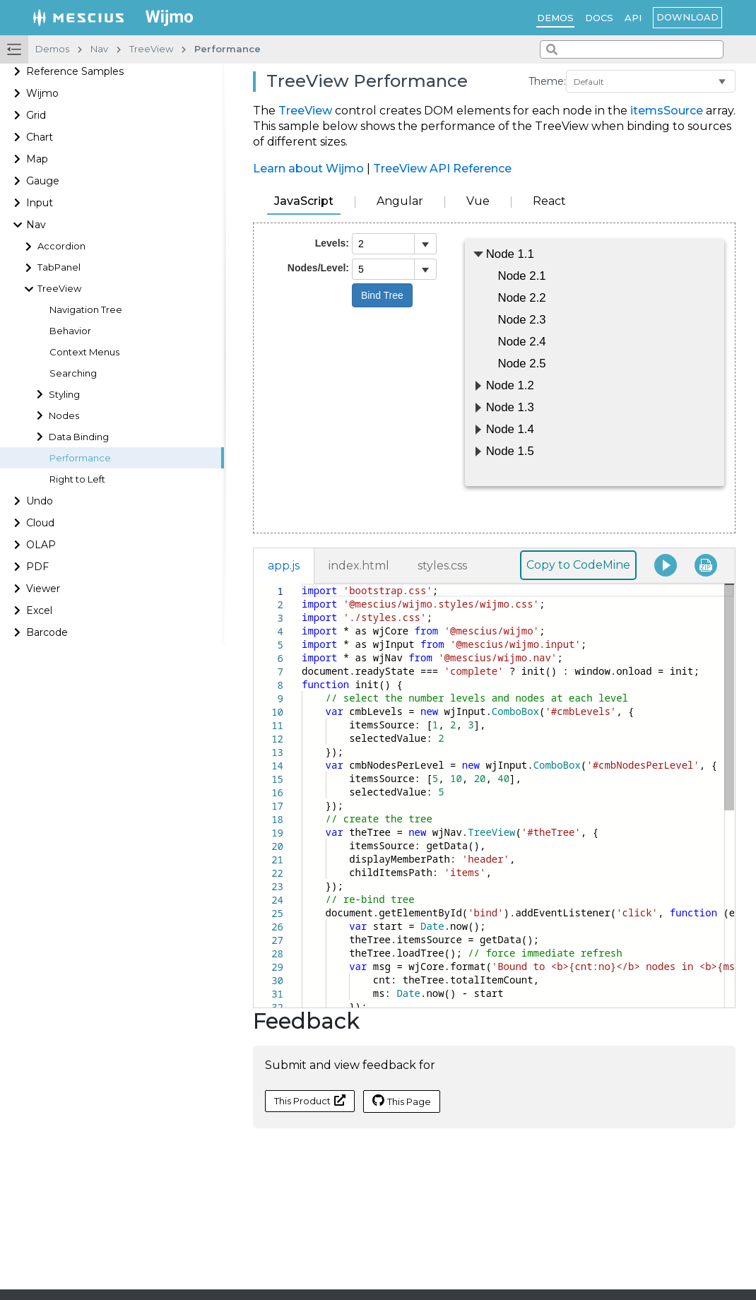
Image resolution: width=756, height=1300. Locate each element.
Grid (36, 115)
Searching (73, 373)
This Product (309, 1100)
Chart (39, 137)
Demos (555, 17)
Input (39, 202)
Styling (64, 394)
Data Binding (79, 437)
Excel (39, 610)
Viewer (43, 588)
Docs (599, 17)
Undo (39, 501)
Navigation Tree (85, 310)
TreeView (59, 288)
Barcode (47, 632)
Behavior (70, 331)
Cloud (40, 522)
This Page (401, 1100)
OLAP (41, 544)
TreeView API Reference (442, 168)
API (633, 17)
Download (687, 17)
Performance (80, 458)
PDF (37, 566)
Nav (36, 224)
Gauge (42, 181)
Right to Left (77, 479)
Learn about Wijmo (308, 168)
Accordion (61, 246)
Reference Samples (75, 71)
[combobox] (631, 49)
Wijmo (42, 93)
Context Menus (84, 352)
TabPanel (59, 267)
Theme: (547, 81)
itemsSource (666, 110)
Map (37, 159)
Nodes (64, 415)
